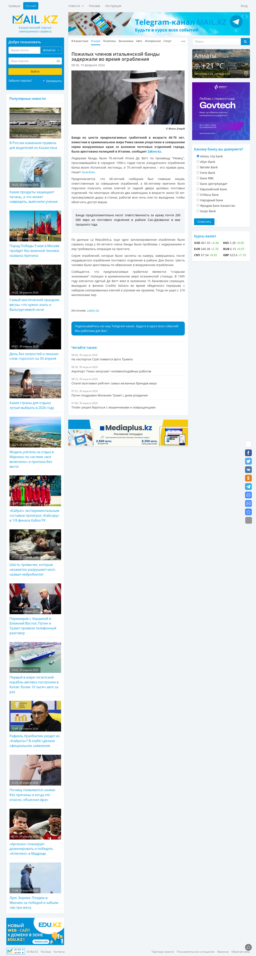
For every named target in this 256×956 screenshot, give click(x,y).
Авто (139, 41)
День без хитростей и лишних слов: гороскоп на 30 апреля (35, 339)
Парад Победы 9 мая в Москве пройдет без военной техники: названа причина (35, 234)
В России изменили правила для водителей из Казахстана (35, 129)
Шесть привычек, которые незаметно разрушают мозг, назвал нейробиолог (35, 553)
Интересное (153, 41)
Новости (76, 6)
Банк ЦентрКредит (214, 184)
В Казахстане (79, 41)
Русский (30, 6)
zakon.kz (93, 310)
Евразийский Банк (213, 189)
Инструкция (113, 6)
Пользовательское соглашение (195, 951)
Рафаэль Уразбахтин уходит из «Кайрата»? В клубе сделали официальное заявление (35, 724)
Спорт (168, 41)
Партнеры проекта (163, 951)
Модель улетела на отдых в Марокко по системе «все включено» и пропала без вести (35, 443)
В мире (95, 41)
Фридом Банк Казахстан (217, 206)
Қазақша (14, 6)
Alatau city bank (211, 156)
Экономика (125, 41)
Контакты (59, 951)
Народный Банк (211, 200)
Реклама (94, 6)
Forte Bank (207, 173)
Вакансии (223, 951)
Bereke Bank (209, 167)
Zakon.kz (154, 151)
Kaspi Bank (208, 211)
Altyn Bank (207, 162)
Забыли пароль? (20, 80)
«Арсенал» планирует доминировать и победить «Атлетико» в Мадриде (35, 832)
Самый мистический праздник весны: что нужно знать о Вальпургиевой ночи (35, 288)
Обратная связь (241, 951)
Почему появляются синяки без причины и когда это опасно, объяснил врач (35, 778)
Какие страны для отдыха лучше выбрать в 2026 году (35, 389)
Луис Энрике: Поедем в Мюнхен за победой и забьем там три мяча (35, 886)
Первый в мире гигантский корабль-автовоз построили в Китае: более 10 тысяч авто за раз (35, 668)
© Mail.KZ (32, 951)
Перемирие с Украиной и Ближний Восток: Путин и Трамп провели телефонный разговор (35, 609)
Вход (244, 6)
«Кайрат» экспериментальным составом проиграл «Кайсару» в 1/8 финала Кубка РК (35, 499)
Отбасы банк (209, 195)
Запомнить (54, 81)
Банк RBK (207, 178)
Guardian (88, 172)
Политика (109, 41)
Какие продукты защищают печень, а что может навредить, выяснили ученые (35, 180)
